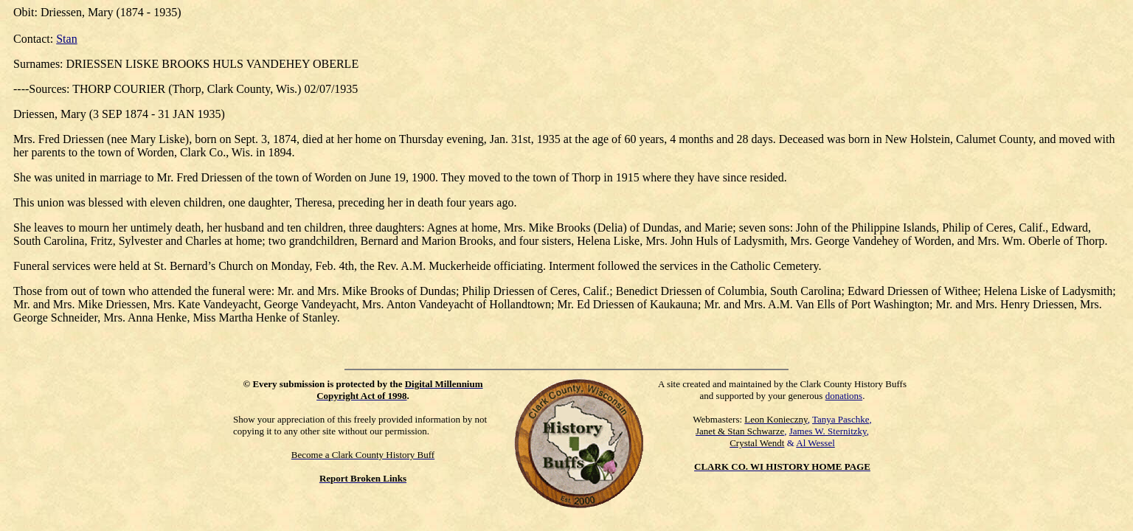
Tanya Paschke (840, 419)
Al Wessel (815, 442)
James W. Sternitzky (828, 431)
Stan (66, 38)
